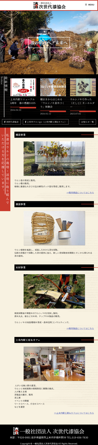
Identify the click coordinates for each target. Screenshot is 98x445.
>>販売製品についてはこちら (80, 328)
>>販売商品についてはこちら (80, 192)
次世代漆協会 (11, 121)
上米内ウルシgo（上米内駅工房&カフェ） (45, 121)
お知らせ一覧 (87, 121)
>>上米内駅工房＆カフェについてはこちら (74, 412)
